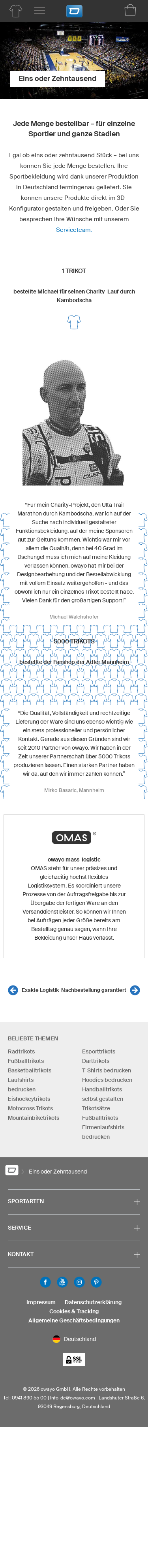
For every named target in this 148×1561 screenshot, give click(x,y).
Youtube (62, 1282)
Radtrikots (21, 1051)
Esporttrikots (98, 1051)
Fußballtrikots (26, 1061)
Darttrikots (95, 1061)
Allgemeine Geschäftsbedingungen (74, 1320)
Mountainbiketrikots (33, 1118)
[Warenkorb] (130, 10)
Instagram (79, 1282)
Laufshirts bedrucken (22, 1085)
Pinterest (96, 1282)
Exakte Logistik (40, 990)
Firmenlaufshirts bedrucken (103, 1132)
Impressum (41, 1302)
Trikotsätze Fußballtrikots (100, 1113)
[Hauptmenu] (39, 11)
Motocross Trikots (30, 1108)
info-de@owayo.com (72, 1397)
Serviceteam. (74, 229)
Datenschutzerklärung (93, 1302)
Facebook (45, 1282)
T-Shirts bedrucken (106, 1070)
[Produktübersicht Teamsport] (16, 11)
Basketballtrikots (29, 1070)
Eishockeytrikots (29, 1099)
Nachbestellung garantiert (93, 990)
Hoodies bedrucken (107, 1080)
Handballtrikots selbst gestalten (102, 1094)
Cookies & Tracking (74, 1311)
